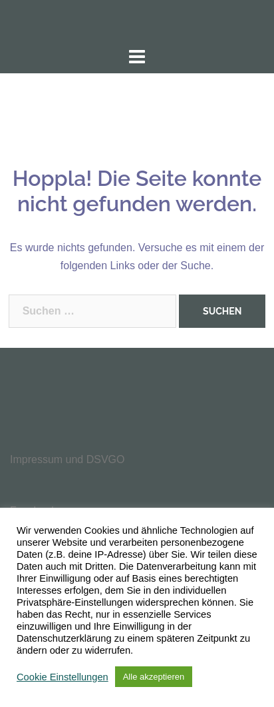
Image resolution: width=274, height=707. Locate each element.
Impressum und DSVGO (67, 459)
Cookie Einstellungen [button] (62, 677)
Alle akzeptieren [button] (154, 677)
